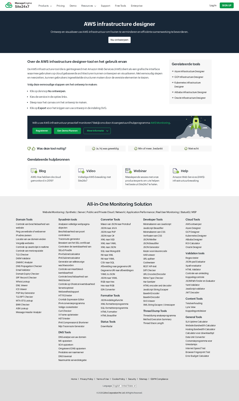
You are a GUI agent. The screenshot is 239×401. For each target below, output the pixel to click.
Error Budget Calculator (197, 356)
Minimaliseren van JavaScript (157, 224)
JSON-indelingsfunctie (112, 300)
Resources (87, 5)
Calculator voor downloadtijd (200, 333)
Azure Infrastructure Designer (189, 71)
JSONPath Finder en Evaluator (200, 281)
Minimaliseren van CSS (154, 232)
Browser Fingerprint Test (198, 352)
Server (81, 212)
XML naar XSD (108, 239)
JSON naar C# (107, 235)
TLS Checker (22, 254)
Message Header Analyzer (28, 312)
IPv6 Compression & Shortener (73, 322)
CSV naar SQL (107, 262)
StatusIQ (185, 212)
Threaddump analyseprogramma (159, 315)
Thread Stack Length (153, 323)
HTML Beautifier (109, 315)
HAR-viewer (149, 255)
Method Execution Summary (157, 319)
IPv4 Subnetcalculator (69, 254)
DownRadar (107, 326)
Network (120, 212)
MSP (194, 212)
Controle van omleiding (197, 273)
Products (44, 5)
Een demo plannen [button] (67, 130)
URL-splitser (149, 258)
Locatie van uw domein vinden (31, 239)
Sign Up (226, 5)
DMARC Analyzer (24, 262)
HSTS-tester (64, 318)
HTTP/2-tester (65, 295)
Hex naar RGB (107, 285)
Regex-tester (192, 258)
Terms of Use (102, 379)
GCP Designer (192, 232)
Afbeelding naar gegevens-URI (116, 266)
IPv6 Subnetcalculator (69, 258)
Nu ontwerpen (119, 39)
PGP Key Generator (25, 293)
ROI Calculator (193, 243)
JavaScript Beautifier (153, 228)
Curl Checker (65, 311)
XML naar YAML (108, 243)
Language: (107, 386)
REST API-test (150, 266)
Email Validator (23, 270)
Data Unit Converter (195, 337)
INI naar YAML (107, 258)
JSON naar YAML (109, 278)
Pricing (61, 5)
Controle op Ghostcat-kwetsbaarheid (76, 284)
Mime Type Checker (153, 278)
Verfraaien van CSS (152, 235)
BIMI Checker (23, 304)
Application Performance (140, 212)
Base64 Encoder (151, 293)
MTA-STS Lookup (24, 300)
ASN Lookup (22, 308)
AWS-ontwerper (193, 224)
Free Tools (120, 5)
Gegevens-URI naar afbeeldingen (117, 270)
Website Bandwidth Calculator (201, 325)
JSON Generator (151, 247)
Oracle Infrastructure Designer (189, 98)
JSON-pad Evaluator (195, 261)
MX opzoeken (65, 341)
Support (105, 5)
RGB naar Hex (107, 281)
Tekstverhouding (194, 303)
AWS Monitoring (160, 122)
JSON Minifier (150, 239)
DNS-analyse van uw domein (72, 337)
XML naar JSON (108, 247)
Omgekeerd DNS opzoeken (72, 348)
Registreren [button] (42, 130)
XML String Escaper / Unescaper (159, 304)
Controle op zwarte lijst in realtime (32, 247)
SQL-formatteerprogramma (114, 308)
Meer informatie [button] (95, 130)
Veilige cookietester (68, 307)
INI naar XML (107, 255)
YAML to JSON (108, 274)
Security (132, 379)
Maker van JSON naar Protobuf (116, 224)
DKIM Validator (23, 258)
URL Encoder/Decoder (154, 274)
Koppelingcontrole (195, 277)
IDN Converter (108, 289)
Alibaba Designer (194, 239)
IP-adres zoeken (24, 235)
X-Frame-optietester (68, 314)
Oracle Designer (194, 247)
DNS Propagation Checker (29, 266)
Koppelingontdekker (196, 311)
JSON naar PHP (108, 232)
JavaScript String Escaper (155, 289)
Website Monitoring (53, 212)
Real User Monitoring (167, 212)
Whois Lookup (23, 281)
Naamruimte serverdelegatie (72, 360)
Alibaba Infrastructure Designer (190, 92)
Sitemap (143, 379)
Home (74, 379)
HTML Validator (193, 269)
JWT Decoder (192, 292)
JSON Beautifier (151, 243)
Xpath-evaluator (193, 265)
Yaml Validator (192, 285)
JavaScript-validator (195, 288)
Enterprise (136, 5)
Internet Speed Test (195, 348)
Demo (73, 5)
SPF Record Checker (26, 277)
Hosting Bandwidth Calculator (200, 329)
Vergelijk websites (25, 243)
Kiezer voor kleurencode (155, 251)
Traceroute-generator (69, 239)
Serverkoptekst (66, 288)
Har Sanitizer (149, 281)
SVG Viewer (149, 301)
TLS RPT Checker (24, 296)
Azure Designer (193, 228)
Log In (213, 5)
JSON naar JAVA (109, 228)
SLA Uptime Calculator (196, 321)
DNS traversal (65, 356)
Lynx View (191, 307)
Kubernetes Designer (196, 235)
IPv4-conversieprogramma (71, 303)
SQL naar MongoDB (110, 251)
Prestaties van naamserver (71, 352)
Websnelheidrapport (68, 291)
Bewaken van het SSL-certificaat (74, 242)
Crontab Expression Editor (71, 299)
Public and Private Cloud (100, 212)
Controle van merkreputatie (29, 250)
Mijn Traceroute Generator (71, 326)
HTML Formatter (109, 311)
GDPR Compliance (159, 379)
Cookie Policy (118, 379)
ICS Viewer (21, 289)
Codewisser (149, 262)
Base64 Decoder (151, 297)
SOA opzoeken (65, 344)
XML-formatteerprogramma (114, 304)
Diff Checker (149, 270)
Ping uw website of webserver (31, 231)
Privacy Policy (86, 379)
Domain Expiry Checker (27, 273)
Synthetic (71, 212)
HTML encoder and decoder (157, 285)
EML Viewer (22, 285)
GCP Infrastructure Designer (188, 77)
